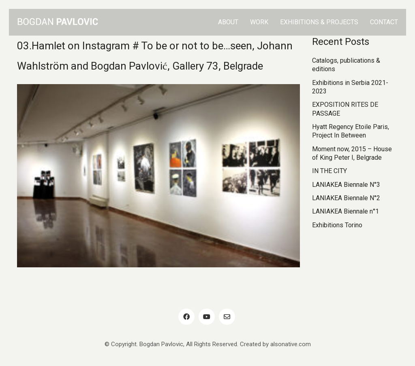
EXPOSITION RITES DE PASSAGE (345, 109)
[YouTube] (207, 317)
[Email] (227, 317)
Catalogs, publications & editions (346, 65)
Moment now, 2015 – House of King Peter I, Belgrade (352, 153)
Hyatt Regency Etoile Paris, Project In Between (350, 131)
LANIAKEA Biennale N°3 (346, 184)
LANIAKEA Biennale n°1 (345, 211)
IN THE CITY (329, 171)
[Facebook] (186, 317)
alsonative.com (290, 344)
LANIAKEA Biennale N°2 (346, 198)
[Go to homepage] (57, 22)
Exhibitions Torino (337, 225)
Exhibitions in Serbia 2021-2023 (350, 87)
